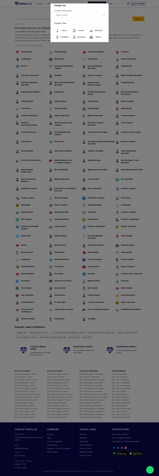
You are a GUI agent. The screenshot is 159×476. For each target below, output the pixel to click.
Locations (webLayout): (63, 10)
